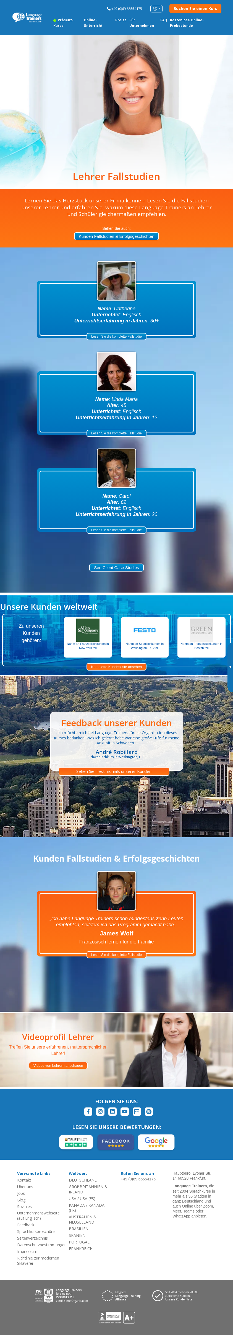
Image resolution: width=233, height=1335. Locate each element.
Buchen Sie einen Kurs (195, 8)
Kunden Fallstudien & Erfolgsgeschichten (117, 236)
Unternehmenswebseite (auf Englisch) (38, 1215)
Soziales (24, 1206)
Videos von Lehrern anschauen (58, 1065)
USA (72, 1198)
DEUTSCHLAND (83, 1180)
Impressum (27, 1251)
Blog (21, 1200)
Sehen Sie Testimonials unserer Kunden (113, 771)
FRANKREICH (81, 1248)
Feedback (25, 1224)
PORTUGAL (79, 1242)
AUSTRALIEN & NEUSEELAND (82, 1219)
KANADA (77, 1205)
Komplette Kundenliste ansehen (116, 667)
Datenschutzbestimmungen (42, 1244)
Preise (121, 20)
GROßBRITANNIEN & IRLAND (88, 1189)
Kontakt (24, 1180)
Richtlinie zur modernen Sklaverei (38, 1260)
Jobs (21, 1193)
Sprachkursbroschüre (36, 1231)
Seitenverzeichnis (32, 1238)
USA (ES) (87, 1198)
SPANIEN (77, 1235)
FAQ (163, 20)
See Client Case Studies (116, 567)
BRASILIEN (78, 1228)
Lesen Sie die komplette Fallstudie (116, 336)
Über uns (25, 1186)
